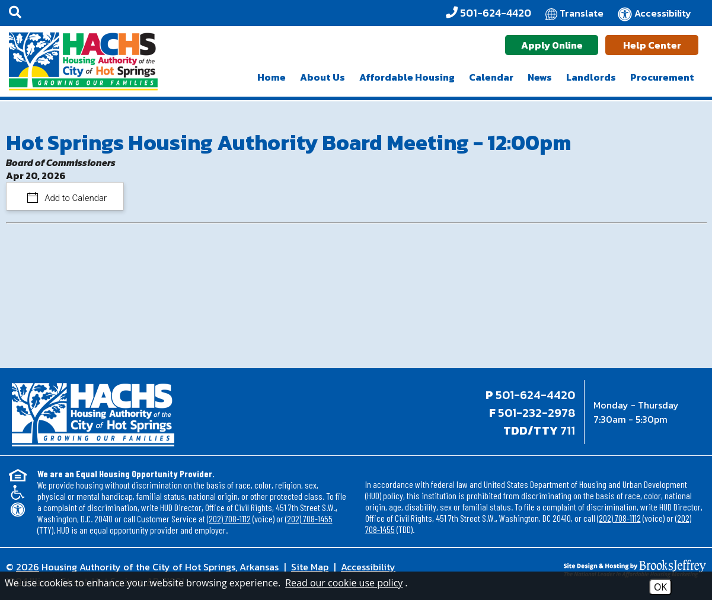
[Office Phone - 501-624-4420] (488, 13)
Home (271, 77)
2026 (27, 567)
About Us (322, 77)
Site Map (309, 567)
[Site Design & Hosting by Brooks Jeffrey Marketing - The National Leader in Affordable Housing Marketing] (618, 568)
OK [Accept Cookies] (660, 586)
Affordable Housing (407, 77)
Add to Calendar (75, 198)
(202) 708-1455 (309, 518)
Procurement (662, 77)
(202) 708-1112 (229, 518)
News (540, 77)
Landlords (591, 77)
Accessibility (368, 567)
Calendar (491, 77)
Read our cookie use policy (344, 582)
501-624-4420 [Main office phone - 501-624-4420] (535, 395)
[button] (15, 13)
